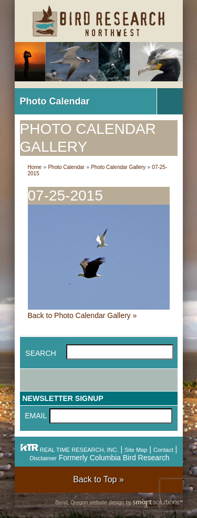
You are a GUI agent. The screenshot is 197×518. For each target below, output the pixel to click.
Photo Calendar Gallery (118, 167)
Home (35, 167)
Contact (163, 450)
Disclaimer (42, 458)
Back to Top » (98, 479)
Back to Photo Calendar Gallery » (82, 315)
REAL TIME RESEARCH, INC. (69, 450)
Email (36, 415)
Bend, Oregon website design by (118, 503)
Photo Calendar (55, 101)
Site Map (136, 450)
